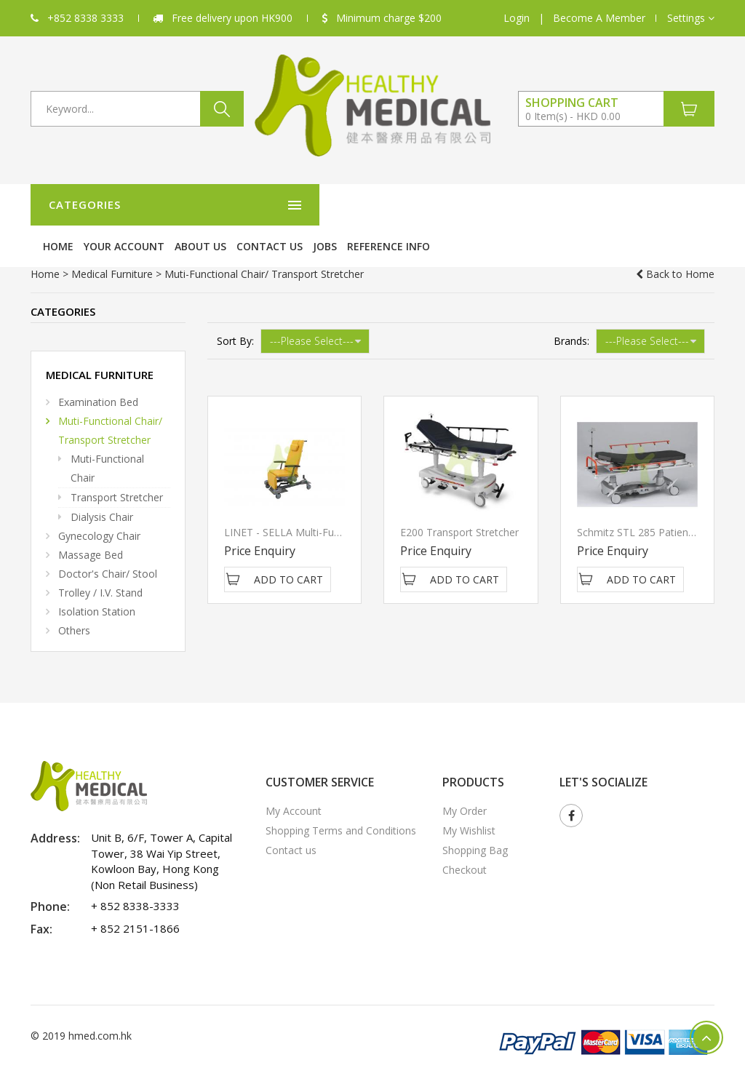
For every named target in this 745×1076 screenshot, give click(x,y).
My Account (294, 780)
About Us (440, 205)
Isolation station (96, 581)
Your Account (364, 205)
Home (298, 205)
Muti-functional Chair (107, 437)
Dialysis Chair (102, 486)
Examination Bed (98, 371)
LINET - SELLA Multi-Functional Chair (311, 502)
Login (516, 18)
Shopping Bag (475, 819)
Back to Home (675, 243)
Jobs (565, 205)
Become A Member (599, 18)
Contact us (510, 205)
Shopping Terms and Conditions (341, 800)
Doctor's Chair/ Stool (107, 543)
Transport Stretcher (117, 467)
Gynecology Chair (99, 505)
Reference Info (628, 205)
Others (74, 600)
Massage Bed (90, 524)
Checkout (464, 839)
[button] (690, 18)
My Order (464, 780)
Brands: (571, 310)
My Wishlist (468, 800)
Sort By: (235, 310)
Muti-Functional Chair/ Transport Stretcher (110, 399)
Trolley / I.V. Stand (100, 562)
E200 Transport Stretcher (459, 502)
